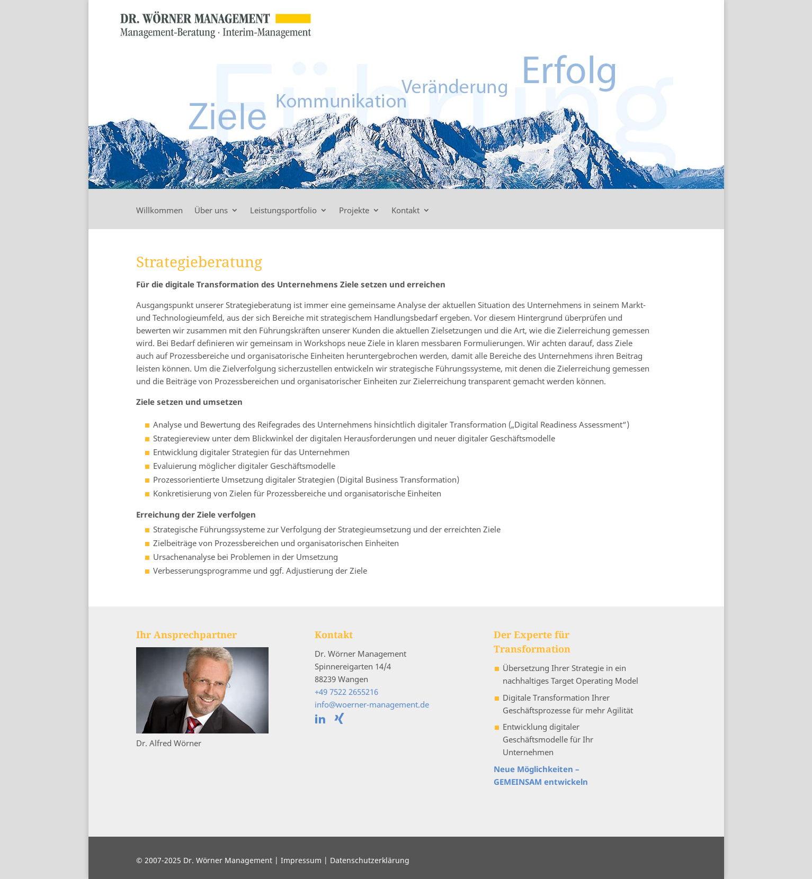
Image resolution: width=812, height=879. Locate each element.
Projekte (354, 210)
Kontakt (405, 210)
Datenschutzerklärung (369, 860)
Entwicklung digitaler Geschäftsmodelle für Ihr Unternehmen (548, 739)
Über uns (211, 210)
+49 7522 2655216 (346, 691)
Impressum (301, 860)
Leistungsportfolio (283, 210)
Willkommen (159, 210)
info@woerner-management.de (372, 704)
